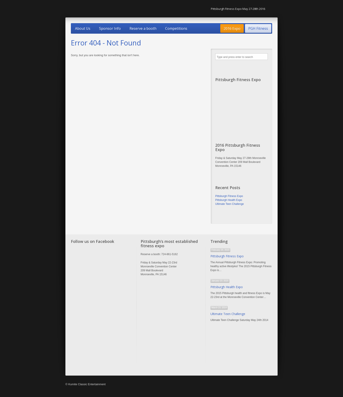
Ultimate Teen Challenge (229, 203)
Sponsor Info (110, 28)
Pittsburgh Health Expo (228, 200)
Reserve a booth (143, 28)
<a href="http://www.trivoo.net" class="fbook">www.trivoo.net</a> (102, 309)
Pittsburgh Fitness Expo (229, 196)
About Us (82, 28)
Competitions (176, 28)
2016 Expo (232, 28)
